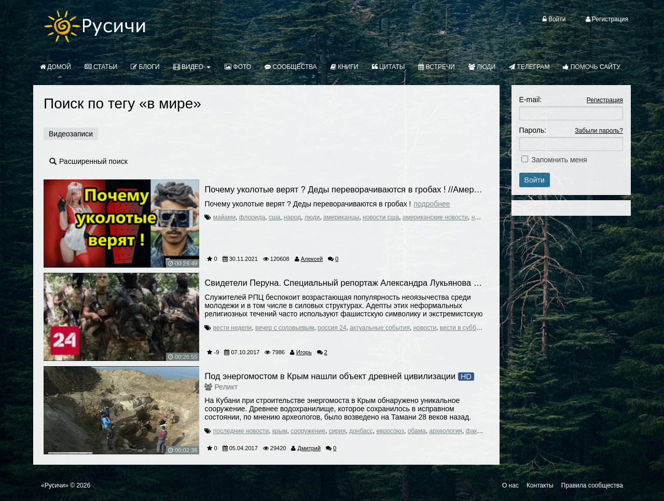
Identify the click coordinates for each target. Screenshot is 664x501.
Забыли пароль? (599, 130)
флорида (252, 217)
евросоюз (390, 431)
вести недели (232, 327)
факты (475, 431)
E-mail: (530, 99)
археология (445, 431)
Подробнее (431, 204)
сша (274, 217)
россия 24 (331, 327)
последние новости (241, 431)
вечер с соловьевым (284, 327)
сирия (337, 431)
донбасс (361, 431)
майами (224, 217)
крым (279, 431)
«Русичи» (54, 485)
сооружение (307, 431)
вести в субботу (462, 327)
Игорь (304, 352)
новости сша (381, 217)
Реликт (226, 387)
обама (417, 431)
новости (424, 327)
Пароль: (532, 130)
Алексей (312, 259)
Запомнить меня (559, 160)
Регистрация (605, 100)
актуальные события (380, 327)
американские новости (435, 217)
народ (292, 217)
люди (312, 217)
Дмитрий (309, 448)
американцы (341, 217)
